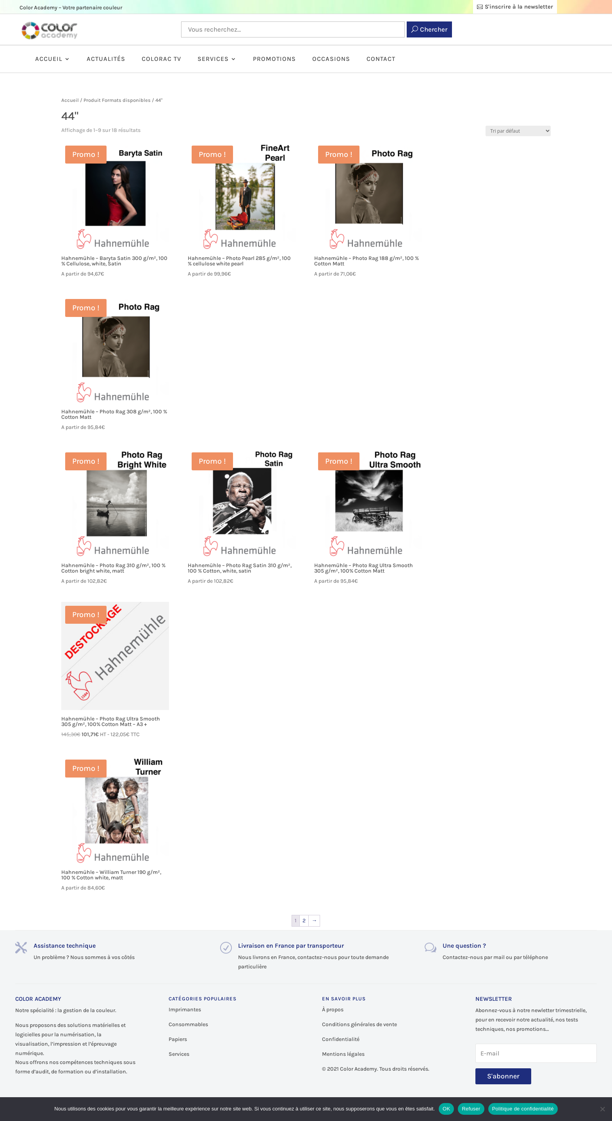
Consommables (188, 1024)
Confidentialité (340, 1039)
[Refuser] (602, 1109)
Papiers (178, 1039)
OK (446, 1109)
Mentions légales (343, 1054)
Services (213, 59)
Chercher (433, 29)
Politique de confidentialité (523, 1109)
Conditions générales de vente (359, 1024)
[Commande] (518, 131)
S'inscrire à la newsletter (519, 6)
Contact (380, 59)
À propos (332, 1009)
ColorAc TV (161, 59)
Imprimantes (185, 1009)
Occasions (331, 59)
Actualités (106, 59)
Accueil (48, 59)
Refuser (471, 1109)
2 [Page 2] (304, 920)
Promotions (274, 59)
